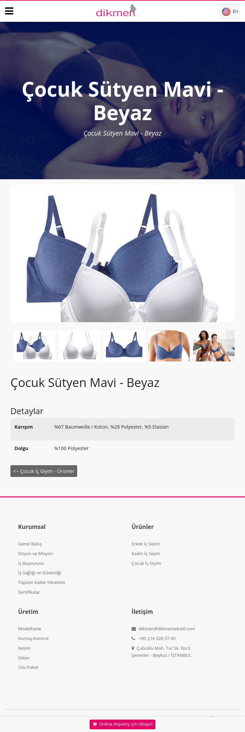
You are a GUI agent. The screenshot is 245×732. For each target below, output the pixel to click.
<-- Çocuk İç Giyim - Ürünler (44, 471)
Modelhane (29, 629)
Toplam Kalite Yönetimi (41, 582)
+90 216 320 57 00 (154, 638)
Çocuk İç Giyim (146, 563)
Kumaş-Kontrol (33, 638)
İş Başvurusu (31, 563)
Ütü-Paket (28, 667)
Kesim (24, 648)
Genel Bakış (30, 544)
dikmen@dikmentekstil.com (163, 629)
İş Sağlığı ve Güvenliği (39, 573)
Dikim (24, 658)
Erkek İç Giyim (146, 544)
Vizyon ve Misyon (35, 553)
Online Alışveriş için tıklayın (122, 724)
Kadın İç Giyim (146, 553)
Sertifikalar (29, 592)
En (229, 12)
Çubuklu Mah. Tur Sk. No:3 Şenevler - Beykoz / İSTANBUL (161, 651)
